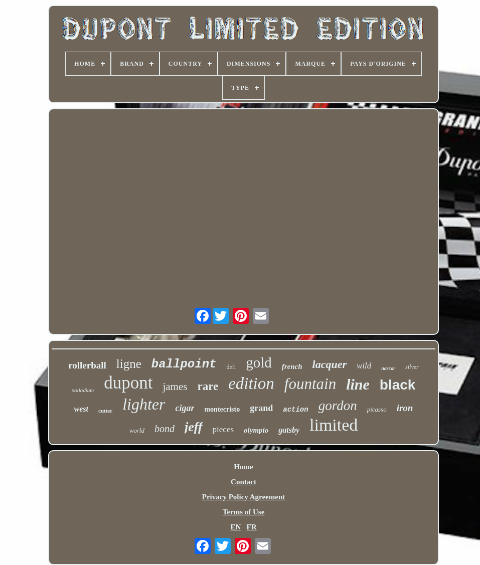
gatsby (288, 430)
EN (235, 527)
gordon (337, 405)
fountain (310, 384)
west (81, 409)
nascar (388, 368)
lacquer (329, 364)
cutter (105, 411)
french (292, 366)
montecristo (222, 409)
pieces (223, 429)
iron (405, 408)
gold (259, 362)
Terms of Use (244, 512)
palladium (83, 390)
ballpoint (184, 364)
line (358, 384)
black (398, 385)
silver (412, 366)
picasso (377, 409)
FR (252, 527)
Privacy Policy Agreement (243, 497)
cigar (184, 408)
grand (261, 408)
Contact (243, 482)
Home (243, 467)
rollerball (87, 365)
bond (164, 428)
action (295, 410)
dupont (128, 383)
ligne (128, 363)
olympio (256, 430)
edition (251, 383)
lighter (143, 404)
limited (333, 425)
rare (207, 386)
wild (364, 365)
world (136, 430)
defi (231, 366)
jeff (194, 427)
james (175, 387)
